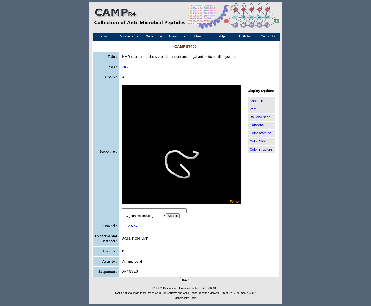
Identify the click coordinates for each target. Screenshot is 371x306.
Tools (151, 36)
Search (175, 36)
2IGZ (126, 67)
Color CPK (258, 141)
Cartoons (257, 125)
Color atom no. (261, 133)
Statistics (245, 36)
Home (104, 36)
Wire (253, 109)
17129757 (129, 226)
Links (198, 36)
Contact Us (268, 36)
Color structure (261, 149)
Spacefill (256, 101)
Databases (127, 36)
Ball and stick (260, 117)
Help (221, 36)
